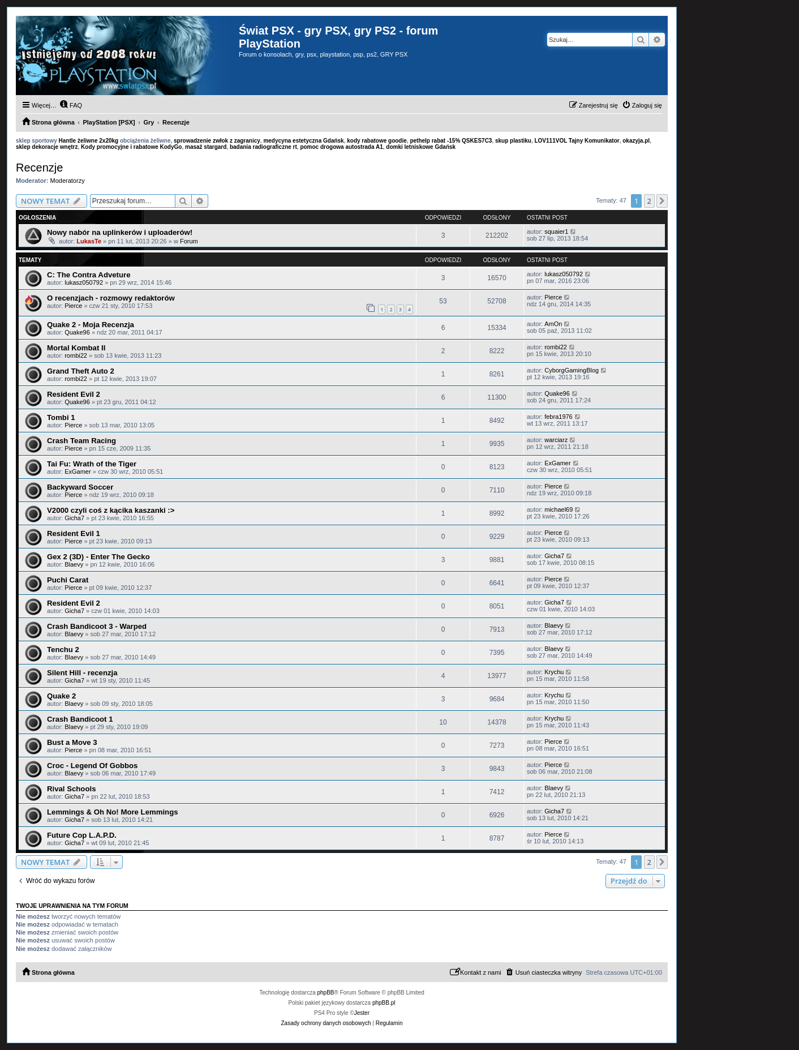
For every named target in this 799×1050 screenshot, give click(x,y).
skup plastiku (513, 141)
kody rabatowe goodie (377, 141)
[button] (662, 201)
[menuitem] (70, 105)
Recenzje (39, 167)
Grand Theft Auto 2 (80, 371)
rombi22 (76, 355)
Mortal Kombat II (76, 348)
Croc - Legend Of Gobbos (92, 765)
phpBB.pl (384, 1003)
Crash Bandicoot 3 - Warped (97, 626)
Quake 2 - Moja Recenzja (90, 324)
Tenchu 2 (63, 649)
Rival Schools (71, 789)
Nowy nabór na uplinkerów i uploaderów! (119, 232)
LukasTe (88, 241)
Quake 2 (61, 696)
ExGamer (78, 471)
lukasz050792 (84, 282)
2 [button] (649, 201)
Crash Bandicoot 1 (80, 719)
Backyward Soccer (80, 487)
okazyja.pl (636, 141)
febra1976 (558, 416)
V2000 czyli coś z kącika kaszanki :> (110, 510)
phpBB (325, 992)
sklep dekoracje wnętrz (47, 147)
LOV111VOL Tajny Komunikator (576, 141)
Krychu (554, 671)
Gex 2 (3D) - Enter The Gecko (98, 556)
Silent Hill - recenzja (82, 672)
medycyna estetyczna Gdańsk (303, 141)
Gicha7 (74, 518)
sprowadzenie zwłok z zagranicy (217, 141)
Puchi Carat (67, 580)
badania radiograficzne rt (263, 147)
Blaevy (74, 564)
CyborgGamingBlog (571, 370)
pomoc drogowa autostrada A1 (341, 147)
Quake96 (77, 332)
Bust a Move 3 (72, 742)
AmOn (553, 323)
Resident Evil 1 (73, 533)
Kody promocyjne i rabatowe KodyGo (131, 147)
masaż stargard (205, 147)
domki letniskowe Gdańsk (421, 147)
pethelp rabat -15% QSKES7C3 (451, 141)
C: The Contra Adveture (89, 275)
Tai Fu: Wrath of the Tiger (91, 464)
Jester (362, 1013)
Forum (189, 241)
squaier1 (556, 231)
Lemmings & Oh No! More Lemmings (112, 812)
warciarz (556, 439)
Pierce (73, 305)
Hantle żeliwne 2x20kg (89, 141)
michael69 (558, 509)
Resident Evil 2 (73, 394)
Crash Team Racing (81, 440)
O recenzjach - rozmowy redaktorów (111, 298)
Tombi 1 (61, 417)
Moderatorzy (67, 180)
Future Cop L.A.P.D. (82, 835)
